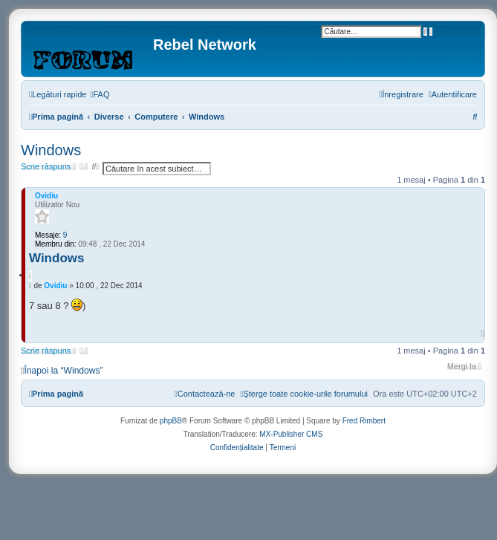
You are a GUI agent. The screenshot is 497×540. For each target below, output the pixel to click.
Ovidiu (46, 196)
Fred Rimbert (364, 421)
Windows (51, 150)
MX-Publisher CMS (290, 434)
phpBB (171, 421)
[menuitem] (99, 94)
